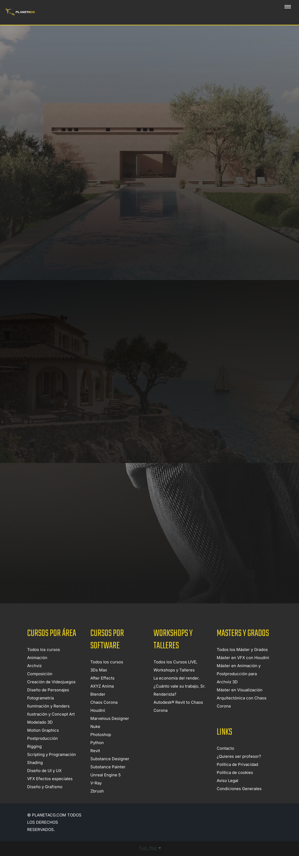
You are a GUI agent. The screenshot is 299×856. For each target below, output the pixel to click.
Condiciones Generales (239, 798)
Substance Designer (109, 769)
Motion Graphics (43, 740)
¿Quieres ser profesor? (239, 766)
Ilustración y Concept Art (51, 724)
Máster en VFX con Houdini (243, 667)
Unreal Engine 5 (105, 785)
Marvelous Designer (109, 728)
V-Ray (96, 793)
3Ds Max (98, 680)
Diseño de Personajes (48, 700)
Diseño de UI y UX (44, 780)
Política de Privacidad (237, 774)
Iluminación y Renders (48, 716)
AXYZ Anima (102, 696)
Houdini (97, 720)
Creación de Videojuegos (51, 692)
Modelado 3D (40, 732)
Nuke (95, 736)
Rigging (34, 756)
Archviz (34, 675)
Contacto (225, 758)
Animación (37, 667)
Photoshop (100, 744)
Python (97, 752)
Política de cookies (235, 782)
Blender (97, 704)
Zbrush (97, 801)
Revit (95, 760)
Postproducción (42, 748)
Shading (35, 772)
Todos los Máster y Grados (242, 659)
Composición (39, 684)
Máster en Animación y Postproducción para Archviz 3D (239, 684)
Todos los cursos (43, 659)
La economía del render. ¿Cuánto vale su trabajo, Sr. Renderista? (179, 696)
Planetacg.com (49, 825)
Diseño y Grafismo (44, 797)
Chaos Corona (104, 712)
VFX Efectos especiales (50, 788)
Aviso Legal (227, 790)
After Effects (102, 688)
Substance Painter (108, 777)
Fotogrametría (40, 708)
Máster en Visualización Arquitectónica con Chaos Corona (241, 708)
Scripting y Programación (51, 764)
